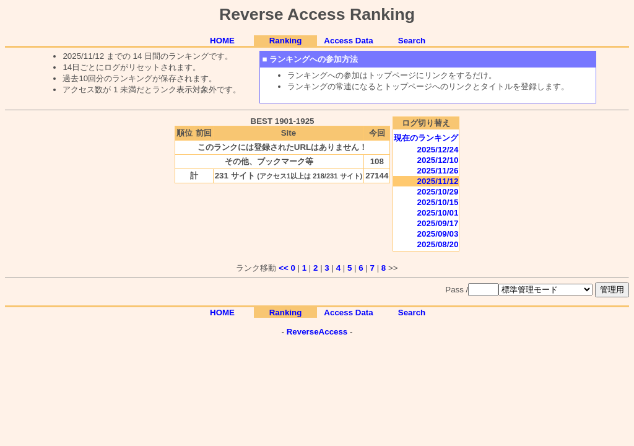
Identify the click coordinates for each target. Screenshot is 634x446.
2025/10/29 (438, 191)
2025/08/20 (438, 244)
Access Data (348, 40)
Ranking (285, 40)
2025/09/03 (438, 233)
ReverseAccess (317, 331)
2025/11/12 (438, 181)
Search (411, 40)
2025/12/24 (438, 149)
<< (284, 268)
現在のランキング (426, 137)
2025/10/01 (438, 212)
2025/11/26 (438, 170)
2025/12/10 (438, 160)
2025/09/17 (438, 223)
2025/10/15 (438, 202)
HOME (222, 40)
